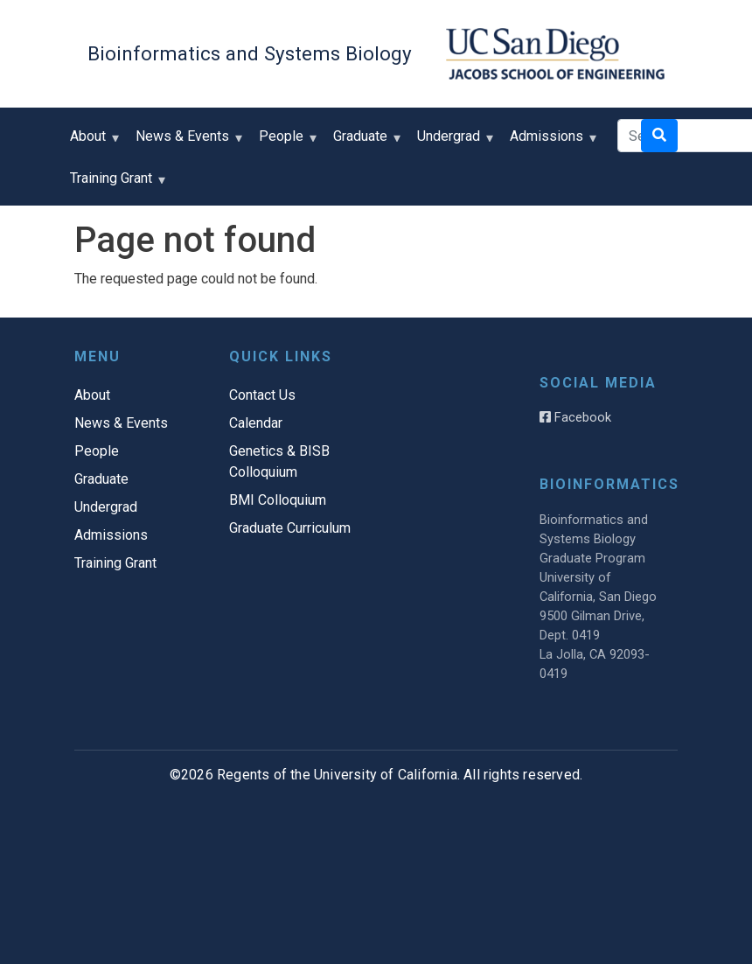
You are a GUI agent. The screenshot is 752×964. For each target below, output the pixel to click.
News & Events (186, 142)
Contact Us (262, 395)
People (285, 142)
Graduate (364, 142)
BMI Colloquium (277, 500)
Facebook (575, 417)
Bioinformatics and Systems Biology (249, 53)
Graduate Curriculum (290, 528)
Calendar (255, 423)
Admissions (550, 142)
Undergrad (452, 142)
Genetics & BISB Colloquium (279, 461)
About (91, 142)
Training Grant (115, 184)
